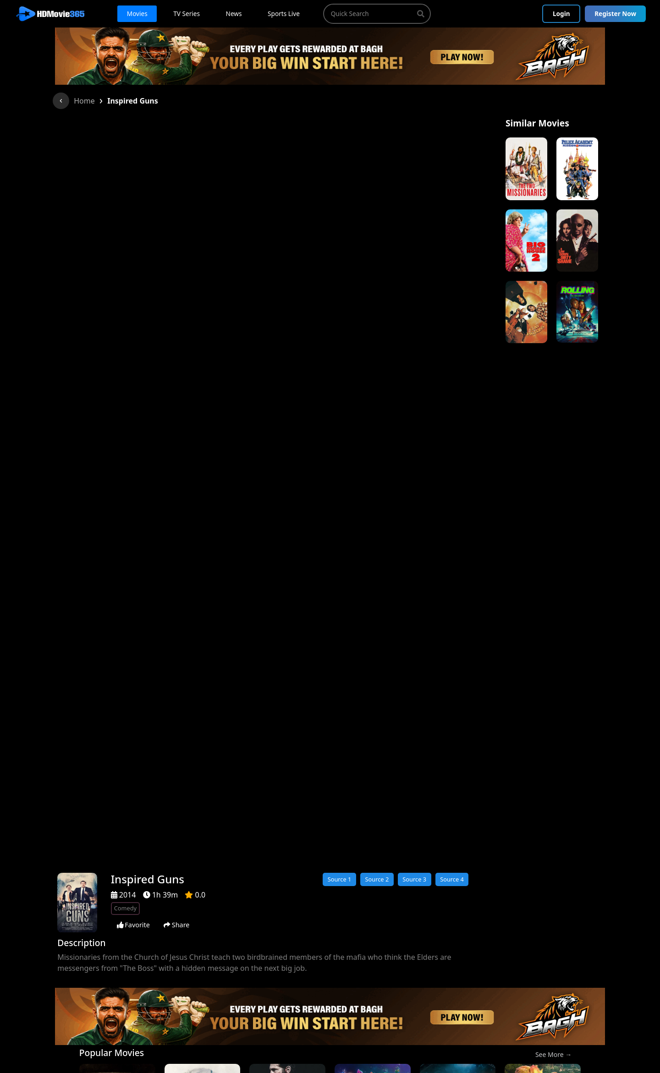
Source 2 (377, 879)
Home (84, 101)
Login (561, 13)
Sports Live (284, 13)
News (234, 13)
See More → (553, 1054)
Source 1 (340, 879)
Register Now (615, 13)
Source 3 (414, 879)
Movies (137, 13)
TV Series (186, 13)
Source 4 (452, 879)
